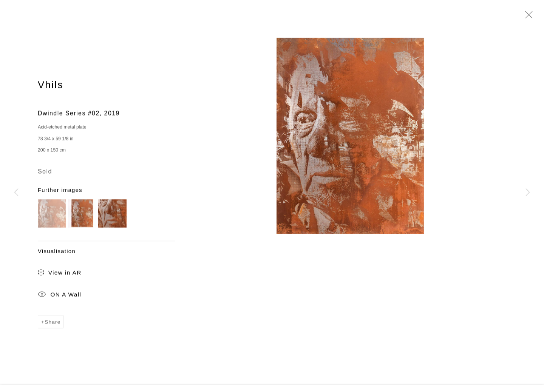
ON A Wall (59, 295)
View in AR (60, 274)
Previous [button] (16, 192)
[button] (52, 214)
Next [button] (528, 192)
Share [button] (52, 322)
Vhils (50, 85)
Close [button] (527, 17)
